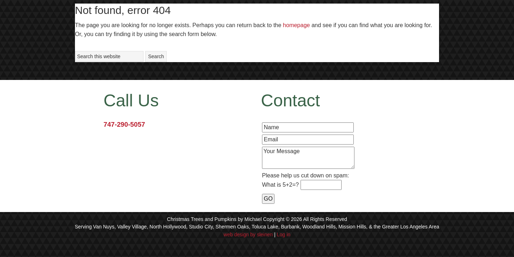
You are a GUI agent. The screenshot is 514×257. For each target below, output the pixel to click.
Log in (284, 234)
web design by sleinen (248, 234)
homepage (296, 25)
